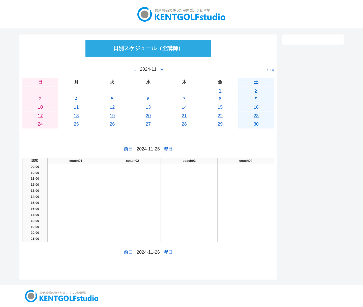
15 (220, 107)
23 (256, 115)
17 (40, 115)
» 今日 (270, 69)
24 (40, 124)
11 (76, 107)
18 (76, 115)
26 (112, 124)
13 (148, 107)
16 (256, 107)
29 (220, 124)
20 (148, 115)
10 (40, 107)
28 (184, 124)
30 (256, 124)
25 (76, 124)
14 (184, 107)
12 (112, 107)
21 (184, 115)
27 (148, 124)
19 (112, 115)
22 (220, 115)
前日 (128, 148)
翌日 (168, 148)
